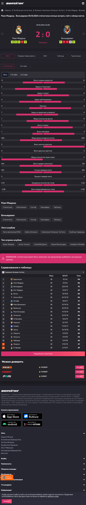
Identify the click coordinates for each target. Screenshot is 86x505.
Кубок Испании (31, 232)
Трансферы (45, 207)
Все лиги (4, 453)
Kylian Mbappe (8, 244)
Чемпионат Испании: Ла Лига (53, 232)
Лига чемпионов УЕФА (12, 232)
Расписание (21, 207)
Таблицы (57, 207)
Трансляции (76, 56)
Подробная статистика (43, 354)
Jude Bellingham (40, 244)
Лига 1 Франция (7, 448)
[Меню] (2, 3)
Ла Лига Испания (7, 442)
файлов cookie (53, 496)
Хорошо (6, 501)
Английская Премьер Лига (11, 440)
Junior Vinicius (24, 244)
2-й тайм (24, 75)
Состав (33, 207)
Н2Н (45, 56)
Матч (8, 56)
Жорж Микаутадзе (58, 244)
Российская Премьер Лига (11, 451)
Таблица (60, 56)
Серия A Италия (7, 437)
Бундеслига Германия (9, 445)
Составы (23, 66)
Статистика (8, 66)
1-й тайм (14, 75)
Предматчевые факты (26, 56)
